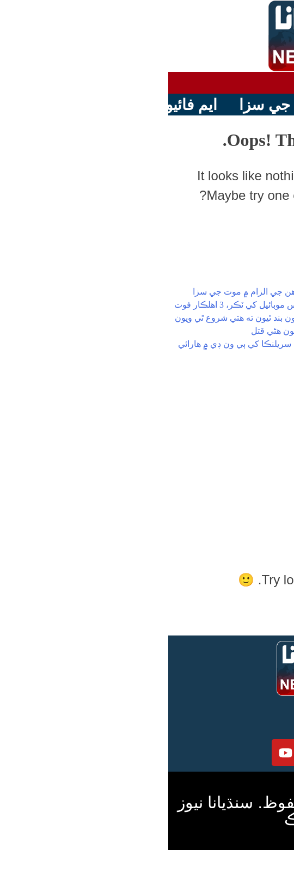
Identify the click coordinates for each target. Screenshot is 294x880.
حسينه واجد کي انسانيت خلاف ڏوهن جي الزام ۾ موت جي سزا (135, 291)
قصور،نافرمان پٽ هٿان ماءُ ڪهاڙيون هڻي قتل (164, 330)
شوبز (237, 478)
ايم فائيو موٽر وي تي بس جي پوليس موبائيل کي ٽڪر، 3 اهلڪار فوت (126, 304)
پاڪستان (230, 426)
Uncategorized (208, 517)
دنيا (240, 452)
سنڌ (239, 439)
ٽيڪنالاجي (228, 491)
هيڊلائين (232, 413)
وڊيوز (236, 504)
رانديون (233, 465)
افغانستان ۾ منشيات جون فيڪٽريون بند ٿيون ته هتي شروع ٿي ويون (126, 317)
